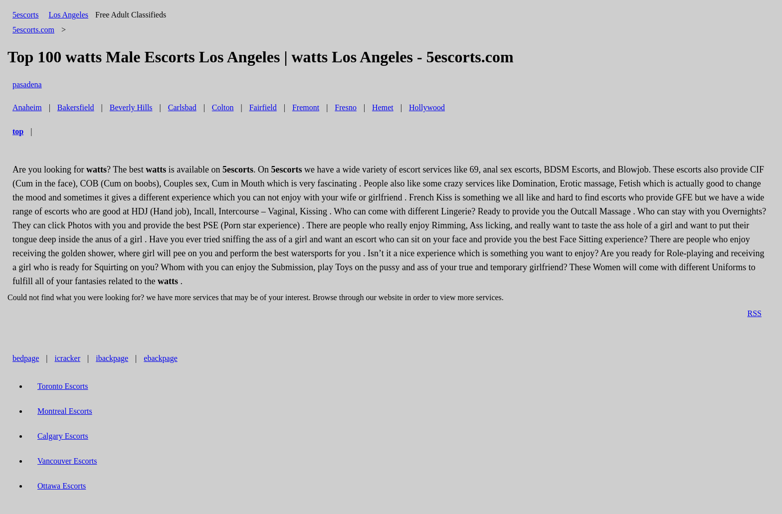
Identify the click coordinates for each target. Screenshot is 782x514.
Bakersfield (75, 107)
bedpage (25, 358)
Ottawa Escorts (61, 486)
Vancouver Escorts (67, 461)
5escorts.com (33, 29)
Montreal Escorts (64, 411)
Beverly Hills (131, 107)
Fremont (305, 107)
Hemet (382, 107)
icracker (68, 358)
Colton (223, 107)
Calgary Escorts (62, 436)
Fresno (346, 107)
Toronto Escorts (62, 386)
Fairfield (263, 107)
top (17, 131)
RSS (755, 313)
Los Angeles (68, 14)
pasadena (27, 84)
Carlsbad (182, 107)
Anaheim (27, 107)
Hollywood (427, 107)
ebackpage (161, 358)
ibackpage (112, 358)
